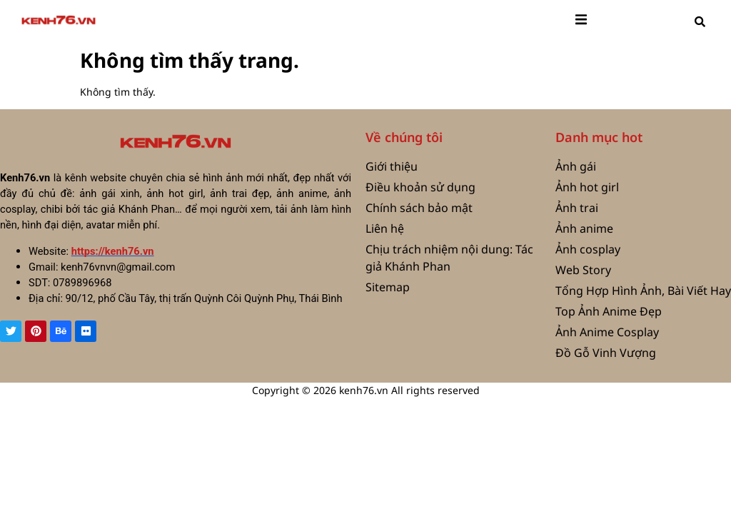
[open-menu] (581, 21)
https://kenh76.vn (112, 251)
